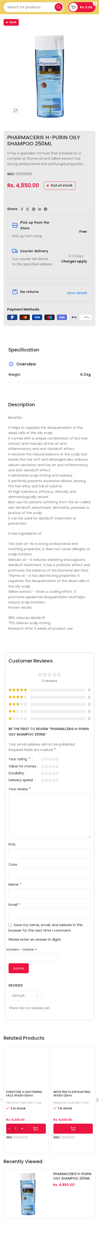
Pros (12, 844)
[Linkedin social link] (39, 209)
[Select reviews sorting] (25, 996)
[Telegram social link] (45, 209)
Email (14, 904)
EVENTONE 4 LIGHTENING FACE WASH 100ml (24, 1093)
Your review (20, 789)
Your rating (20, 759)
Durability (17, 773)
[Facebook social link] (21, 209)
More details (77, 293)
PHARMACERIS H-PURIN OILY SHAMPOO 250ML (72, 1176)
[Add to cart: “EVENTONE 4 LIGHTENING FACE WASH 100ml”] (26, 1129)
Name (15, 884)
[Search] (34, 7)
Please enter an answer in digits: (35, 939)
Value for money (23, 767)
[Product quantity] (15, 1129)
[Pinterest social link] (34, 209)
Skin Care (34, 1103)
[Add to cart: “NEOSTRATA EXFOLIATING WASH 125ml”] (73, 1129)
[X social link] (27, 209)
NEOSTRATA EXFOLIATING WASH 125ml (71, 1093)
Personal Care (16, 1103)
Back (11, 22)
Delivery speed (21, 780)
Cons (13, 864)
